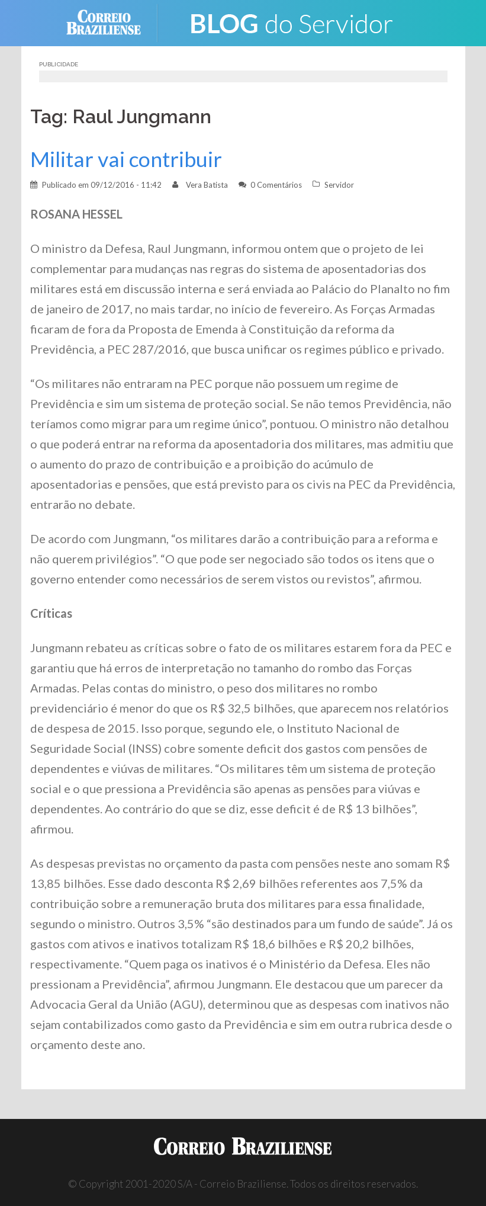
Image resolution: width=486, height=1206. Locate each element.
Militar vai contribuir (126, 159)
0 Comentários (276, 185)
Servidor (339, 185)
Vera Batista (207, 185)
